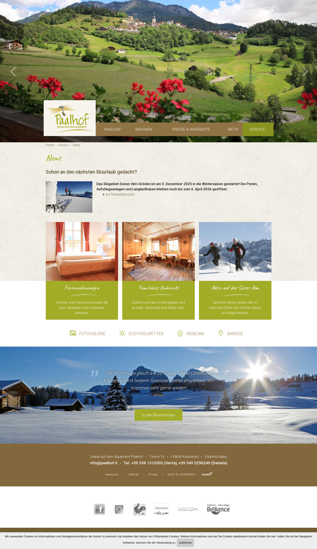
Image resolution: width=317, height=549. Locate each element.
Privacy (153, 474)
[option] (158, 71)
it (264, 8)
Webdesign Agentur (207, 474)
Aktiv (233, 129)
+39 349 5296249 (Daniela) (202, 463)
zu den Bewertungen (158, 415)
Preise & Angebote (191, 129)
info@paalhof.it (103, 463)
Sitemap (134, 474)
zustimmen (185, 542)
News (76, 145)
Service (257, 129)
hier (273, 536)
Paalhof (112, 129)
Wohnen (143, 129)
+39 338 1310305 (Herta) (154, 463)
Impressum (112, 474)
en (269, 8)
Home (50, 145)
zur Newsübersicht (120, 194)
